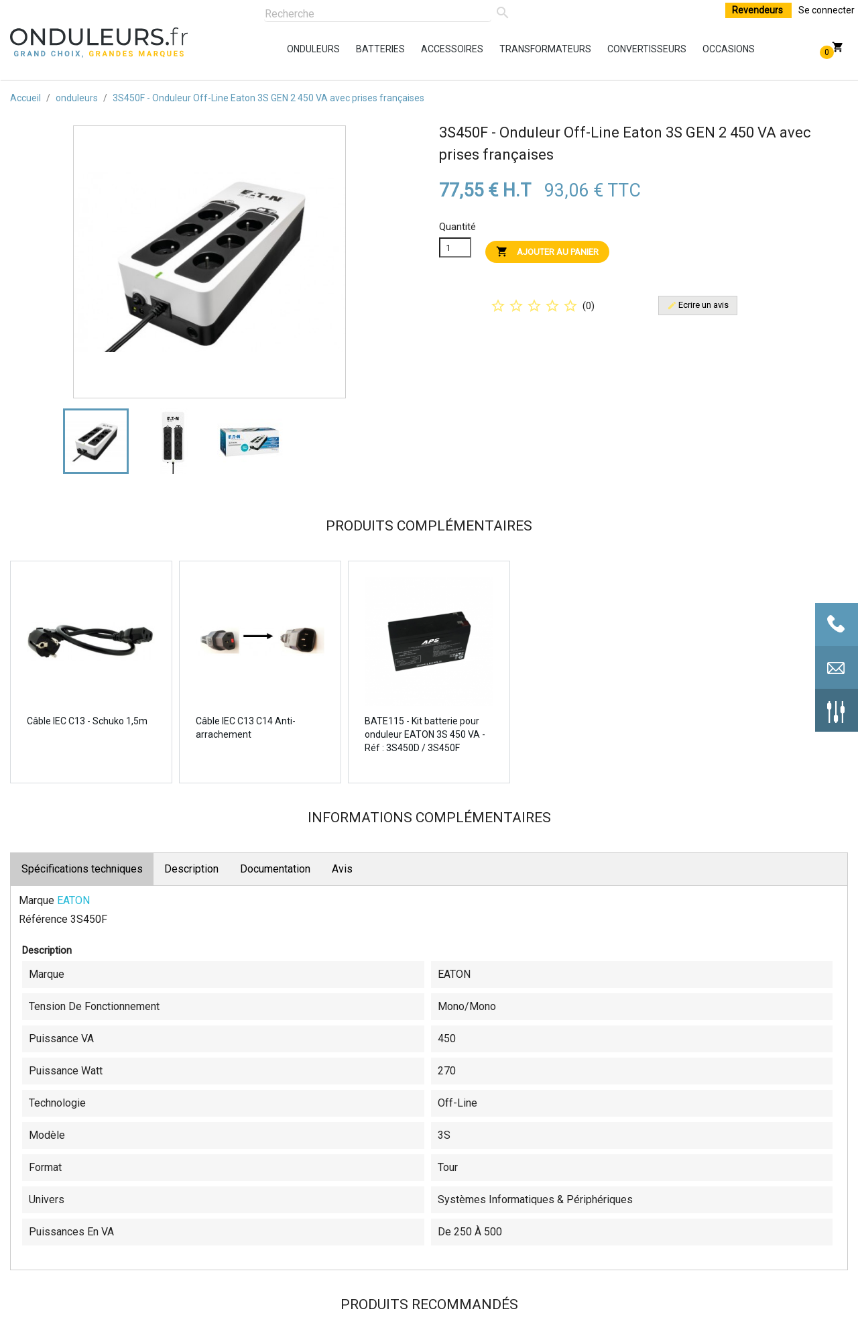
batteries (359, 49)
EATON (73, 900)
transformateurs (502, 49)
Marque (36, 900)
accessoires (424, 49)
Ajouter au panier (547, 251)
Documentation (275, 868)
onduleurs (290, 49)
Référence (43, 919)
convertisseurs (610, 49)
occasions (705, 49)
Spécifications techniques (82, 868)
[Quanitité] (455, 247)
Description (191, 868)
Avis (342, 868)
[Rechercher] (377, 14)
